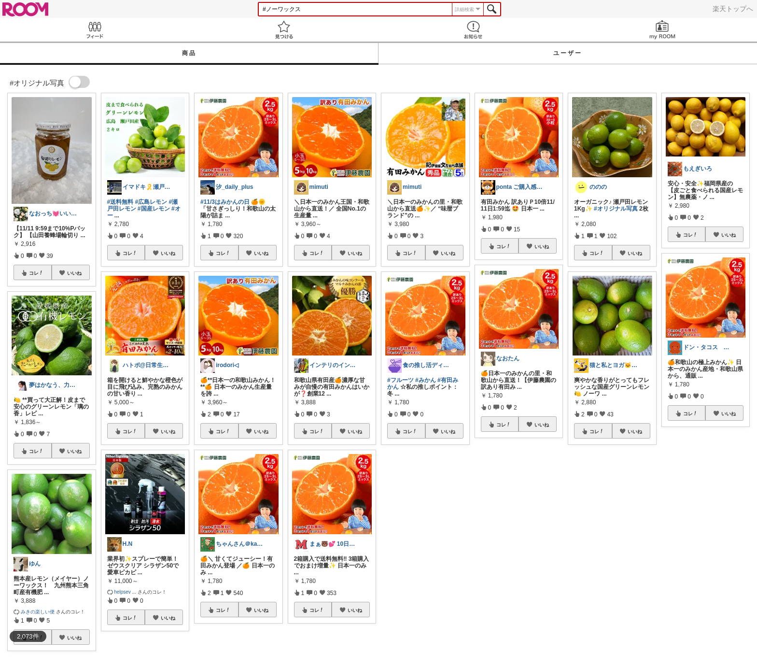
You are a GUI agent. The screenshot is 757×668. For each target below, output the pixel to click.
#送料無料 (120, 202)
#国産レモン (154, 208)
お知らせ (473, 30)
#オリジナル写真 (616, 208)
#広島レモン (151, 202)
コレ (36, 272)
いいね (74, 272)
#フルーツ (400, 380)
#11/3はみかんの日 (225, 202)
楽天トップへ (733, 9)
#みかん (425, 380)
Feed (94, 30)
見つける (283, 30)
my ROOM (662, 30)
